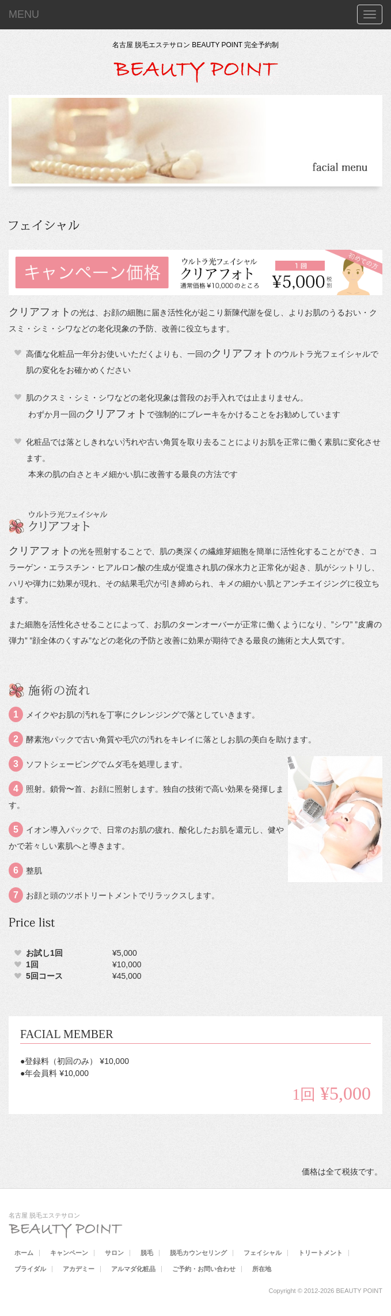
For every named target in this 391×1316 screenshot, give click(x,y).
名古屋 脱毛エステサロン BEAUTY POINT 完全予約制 (195, 45)
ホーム (23, 1252)
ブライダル (30, 1268)
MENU (24, 14)
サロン (114, 1252)
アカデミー (78, 1268)
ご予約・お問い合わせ (204, 1268)
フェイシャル (263, 1252)
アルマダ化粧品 (133, 1268)
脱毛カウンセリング (198, 1252)
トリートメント (320, 1252)
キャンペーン (69, 1252)
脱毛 (147, 1252)
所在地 (261, 1268)
